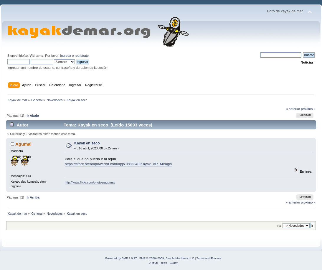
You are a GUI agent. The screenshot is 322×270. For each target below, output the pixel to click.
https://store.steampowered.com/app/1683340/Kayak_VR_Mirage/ (118, 164)
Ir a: (279, 225)
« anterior (293, 109)
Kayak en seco (87, 143)
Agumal (23, 143)
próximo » (308, 109)
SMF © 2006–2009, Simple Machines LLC (166, 258)
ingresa (65, 55)
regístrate (82, 55)
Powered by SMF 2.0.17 (121, 258)
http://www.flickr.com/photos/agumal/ (90, 182)
